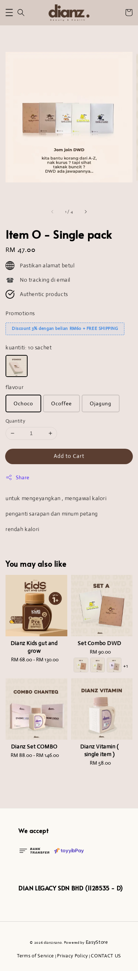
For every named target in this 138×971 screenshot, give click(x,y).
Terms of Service (35, 956)
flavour (15, 387)
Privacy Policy (72, 956)
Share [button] (17, 477)
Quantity (15, 421)
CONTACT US (106, 956)
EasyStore (97, 942)
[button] (9, 12)
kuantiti (29, 347)
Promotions (20, 313)
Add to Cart (69, 455)
